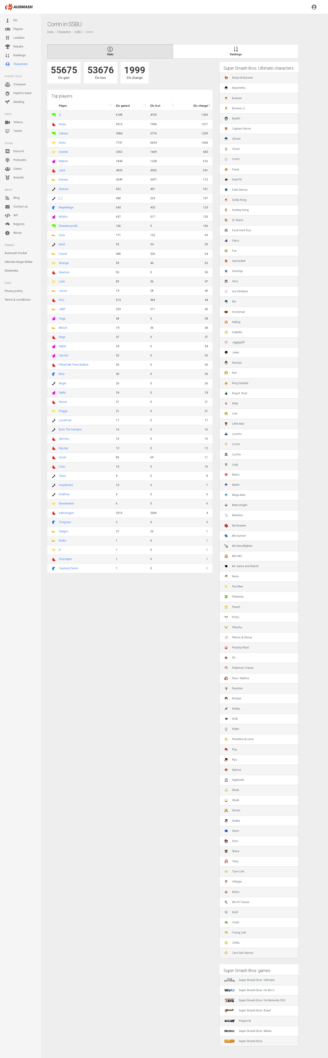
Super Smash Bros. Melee (248, 1031)
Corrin (232, 159)
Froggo (63, 411)
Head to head (18, 93)
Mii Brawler (235, 526)
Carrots (63, 355)
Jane (62, 170)
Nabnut (63, 161)
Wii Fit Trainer (236, 902)
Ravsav (63, 179)
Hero (231, 281)
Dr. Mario (233, 220)
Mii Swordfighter (238, 546)
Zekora (63, 133)
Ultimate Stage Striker (19, 262)
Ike (230, 301)
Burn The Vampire (70, 429)
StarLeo (63, 189)
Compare (15, 85)
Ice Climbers (236, 291)
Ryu (230, 760)
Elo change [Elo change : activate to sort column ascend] (200, 105)
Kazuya (233, 363)
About (13, 233)
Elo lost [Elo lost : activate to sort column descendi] (155, 105)
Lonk (62, 281)
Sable (62, 392)
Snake (232, 821)
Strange (64, 263)
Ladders (14, 38)
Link (230, 413)
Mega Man (234, 495)
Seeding (14, 102)
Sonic (62, 142)
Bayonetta (234, 88)
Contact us (16, 207)
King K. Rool (235, 393)
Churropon (65, 559)
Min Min (233, 556)
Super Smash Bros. (243, 1041)
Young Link (235, 932)
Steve (231, 851)
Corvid (63, 253)
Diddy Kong (235, 200)
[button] (314, 7)
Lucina (232, 454)
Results (14, 47)
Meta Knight (235, 505)
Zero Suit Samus (238, 953)
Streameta (11, 270)
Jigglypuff (234, 342)
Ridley (232, 709)
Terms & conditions (17, 299)
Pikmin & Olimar (238, 637)
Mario (231, 475)
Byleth (232, 118)
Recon (63, 401)
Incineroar (234, 312)
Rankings (15, 55)
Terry (231, 861)
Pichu (231, 617)
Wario (231, 892)
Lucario (233, 434)
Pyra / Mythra (236, 678)
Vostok (63, 152)
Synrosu (64, 438)
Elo (11, 20)
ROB (231, 719)
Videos (14, 122)
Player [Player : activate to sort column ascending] (63, 105)
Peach (232, 607)
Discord (14, 151)
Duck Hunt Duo (237, 230)
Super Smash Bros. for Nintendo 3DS (254, 1000)
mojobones (66, 485)
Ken (230, 373)
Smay (62, 124)
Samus (232, 770)
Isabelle (233, 332)
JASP (62, 309)
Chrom (232, 139)
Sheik (231, 790)
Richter (232, 698)
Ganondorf (234, 261)
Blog (12, 198)
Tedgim (63, 531)
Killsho (63, 216)
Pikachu (233, 627)
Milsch (63, 327)
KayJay (63, 448)
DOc (61, 300)
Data (50, 32)
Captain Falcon (237, 128)
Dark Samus (236, 190)
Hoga (62, 318)
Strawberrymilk (68, 226)
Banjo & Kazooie (238, 78)
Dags (62, 337)
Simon (232, 810)
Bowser (233, 98)
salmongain (66, 513)
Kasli (62, 244)
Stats (110, 51)
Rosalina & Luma (239, 739)
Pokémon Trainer (239, 668)
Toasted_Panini (68, 568)
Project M (237, 1021)
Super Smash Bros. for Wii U (249, 990)
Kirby (231, 403)
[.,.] (60, 198)
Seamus (64, 272)
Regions (14, 224)
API (11, 215)
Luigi (231, 464)
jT (60, 549)
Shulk (231, 800)
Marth (231, 485)
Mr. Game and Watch (241, 566)
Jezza (63, 290)
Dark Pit (233, 179)
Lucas (232, 444)
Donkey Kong (236, 210)
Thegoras (65, 522)
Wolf (231, 912)
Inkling (232, 322)
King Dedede (236, 383)
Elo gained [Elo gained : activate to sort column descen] (123, 105)
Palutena (233, 597)
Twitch (13, 131)
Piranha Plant (236, 647)
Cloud (231, 149)
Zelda (231, 943)
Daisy (231, 169)
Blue (62, 374)
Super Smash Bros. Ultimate (249, 980)
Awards (14, 178)
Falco (231, 241)
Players (14, 29)
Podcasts (15, 160)
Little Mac (234, 424)
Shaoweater (66, 503)
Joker (231, 352)
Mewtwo (233, 515)
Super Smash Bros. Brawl (247, 1010)
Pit (229, 658)
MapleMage (66, 207)
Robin (231, 729)
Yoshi (231, 922)
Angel (62, 383)
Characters (16, 64)
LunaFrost (65, 420)
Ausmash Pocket (16, 253)
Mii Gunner (235, 536)
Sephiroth (234, 780)
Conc (62, 466)
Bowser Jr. (234, 108)
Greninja (233, 271)
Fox (230, 251)
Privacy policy (14, 291)
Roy (230, 749)
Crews (13, 169)
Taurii (62, 475)
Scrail (62, 457)
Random (233, 688)
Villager (233, 881)
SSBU (78, 32)
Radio (62, 540)
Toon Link (234, 871)
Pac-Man (233, 586)
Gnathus (64, 494)
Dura (62, 235)
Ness (231, 576)
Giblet (62, 346)
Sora (231, 841)
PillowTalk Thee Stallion (74, 364)
